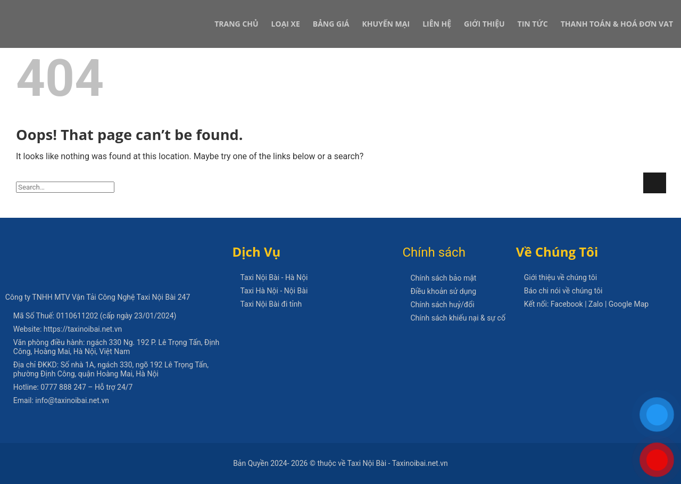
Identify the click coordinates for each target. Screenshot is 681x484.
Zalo (595, 304)
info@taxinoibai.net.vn (72, 400)
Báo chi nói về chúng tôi (563, 290)
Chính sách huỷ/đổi (442, 304)
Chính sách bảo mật (443, 278)
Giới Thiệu (484, 24)
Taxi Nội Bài (156, 297)
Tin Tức (533, 24)
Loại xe (285, 24)
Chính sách (433, 252)
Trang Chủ (236, 24)
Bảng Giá (331, 24)
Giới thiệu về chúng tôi (560, 277)
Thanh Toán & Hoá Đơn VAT (617, 24)
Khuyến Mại (386, 24)
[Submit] (654, 183)
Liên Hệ (436, 24)
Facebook (567, 304)
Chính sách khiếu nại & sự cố (457, 318)
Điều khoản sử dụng (443, 291)
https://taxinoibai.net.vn (83, 329)
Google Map (629, 304)
